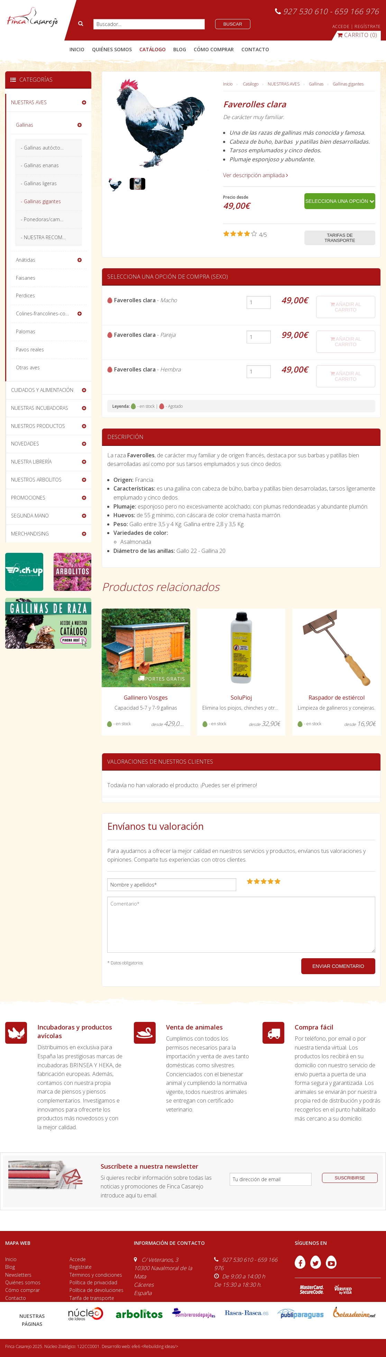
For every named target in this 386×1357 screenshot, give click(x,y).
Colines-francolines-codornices (50, 313)
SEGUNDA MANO (30, 515)
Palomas (25, 331)
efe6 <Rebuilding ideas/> (155, 1346)
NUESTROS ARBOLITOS (36, 479)
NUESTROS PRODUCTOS (38, 426)
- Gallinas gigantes (41, 201)
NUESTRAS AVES (284, 84)
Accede (78, 1259)
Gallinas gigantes (348, 84)
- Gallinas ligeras (39, 183)
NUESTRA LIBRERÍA (31, 461)
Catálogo (250, 84)
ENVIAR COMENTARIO (338, 966)
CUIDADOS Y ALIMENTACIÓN (42, 390)
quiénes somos (112, 49)
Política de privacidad (93, 1282)
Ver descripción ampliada (255, 175)
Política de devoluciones (96, 1290)
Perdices (25, 295)
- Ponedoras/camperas (47, 219)
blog (179, 49)
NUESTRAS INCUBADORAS (39, 408)
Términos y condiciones (96, 1274)
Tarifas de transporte (339, 238)
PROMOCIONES (28, 497)
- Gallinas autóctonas (44, 147)
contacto (255, 49)
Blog (10, 1267)
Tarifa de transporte (92, 1298)
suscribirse (350, 1177)
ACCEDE (341, 26)
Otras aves (28, 367)
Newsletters (18, 1274)
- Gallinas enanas (40, 165)
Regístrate (81, 1267)
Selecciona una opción (339, 201)
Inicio (77, 49)
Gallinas (316, 84)
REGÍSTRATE (368, 26)
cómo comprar (214, 49)
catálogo (152, 49)
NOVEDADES (25, 443)
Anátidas (25, 260)
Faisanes (25, 278)
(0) (357, 35)
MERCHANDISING (30, 533)
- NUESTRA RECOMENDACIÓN (51, 237)
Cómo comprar (22, 1290)
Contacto (15, 1298)
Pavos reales (30, 349)
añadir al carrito (345, 307)
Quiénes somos (22, 1282)
